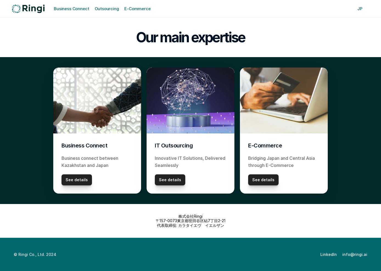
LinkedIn (328, 254)
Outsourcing (107, 8)
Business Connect (71, 8)
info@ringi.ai (354, 254)
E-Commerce (137, 8)
